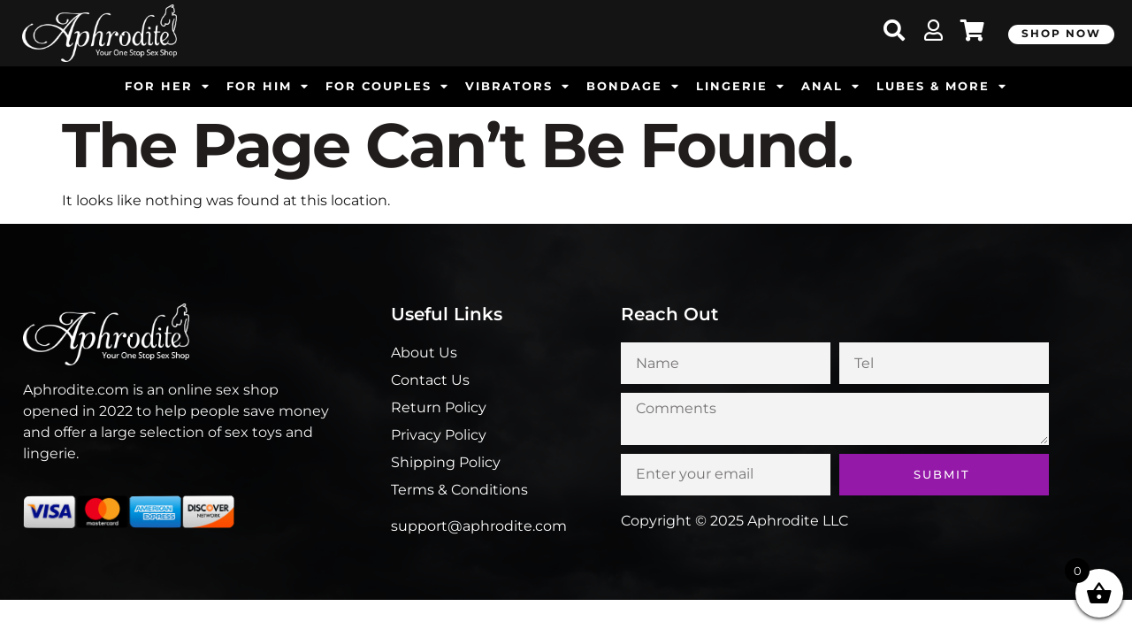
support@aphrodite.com (479, 526)
